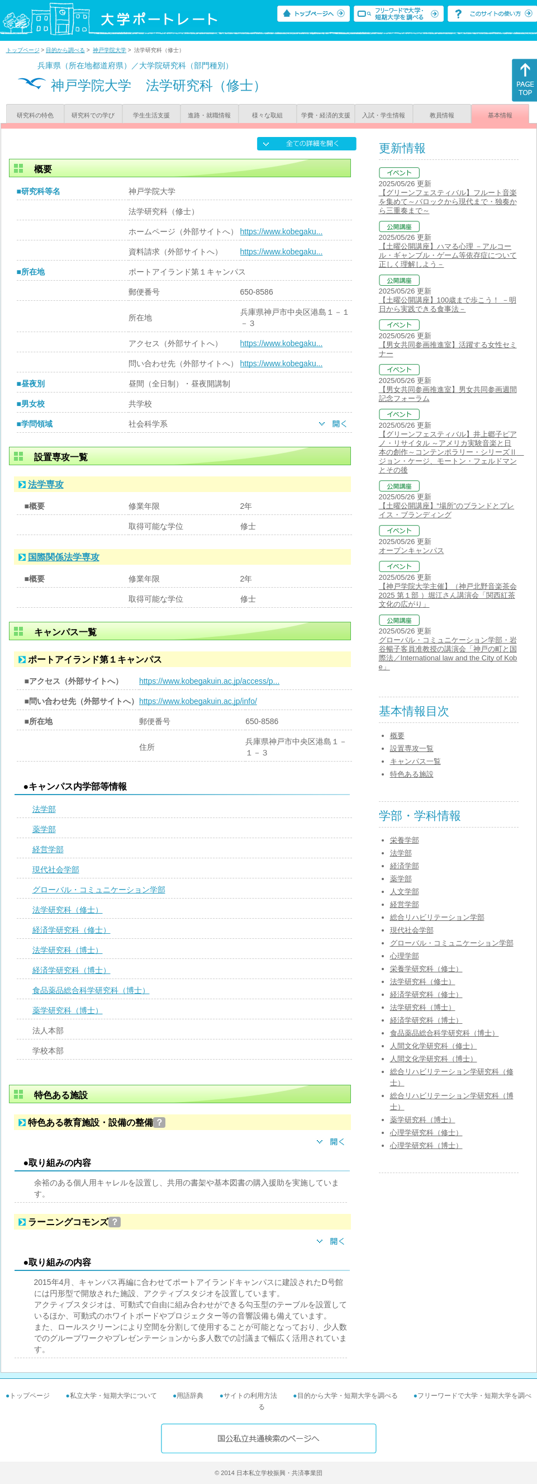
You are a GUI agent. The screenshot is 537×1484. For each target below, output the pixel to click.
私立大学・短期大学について (113, 1396)
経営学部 (48, 849)
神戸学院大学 (109, 50)
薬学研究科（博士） (67, 1010)
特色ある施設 (412, 774)
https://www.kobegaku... (281, 231)
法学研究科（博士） (67, 950)
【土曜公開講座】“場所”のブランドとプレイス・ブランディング (447, 510)
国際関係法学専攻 (63, 557)
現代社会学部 (55, 869)
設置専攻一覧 (412, 748)
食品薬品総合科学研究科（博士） (91, 990)
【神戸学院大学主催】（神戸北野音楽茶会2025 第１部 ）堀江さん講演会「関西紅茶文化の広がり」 (448, 595)
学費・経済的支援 (325, 115)
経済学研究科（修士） (71, 929)
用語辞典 (190, 1396)
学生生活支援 (151, 115)
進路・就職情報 (209, 115)
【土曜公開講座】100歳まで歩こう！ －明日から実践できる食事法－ (447, 304)
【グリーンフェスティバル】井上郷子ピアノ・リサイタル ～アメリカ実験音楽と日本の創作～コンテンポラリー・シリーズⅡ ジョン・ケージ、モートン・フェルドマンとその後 (451, 452)
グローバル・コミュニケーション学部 (98, 889)
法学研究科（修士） (67, 909)
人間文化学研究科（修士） (433, 1046)
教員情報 (442, 115)
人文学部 (404, 891)
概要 (397, 735)
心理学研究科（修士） (426, 1132)
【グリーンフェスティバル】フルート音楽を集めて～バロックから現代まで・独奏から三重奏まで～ (448, 201)
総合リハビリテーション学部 (437, 917)
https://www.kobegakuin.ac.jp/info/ (198, 701)
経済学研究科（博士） (71, 970)
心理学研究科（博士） (426, 1145)
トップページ (23, 50)
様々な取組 (267, 115)
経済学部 (404, 866)
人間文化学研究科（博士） (433, 1059)
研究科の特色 (35, 115)
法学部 (44, 809)
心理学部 (404, 956)
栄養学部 (404, 840)
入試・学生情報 (383, 115)
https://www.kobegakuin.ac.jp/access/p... (209, 681)
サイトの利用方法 (250, 1396)
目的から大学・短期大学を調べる (347, 1396)
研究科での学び (93, 115)
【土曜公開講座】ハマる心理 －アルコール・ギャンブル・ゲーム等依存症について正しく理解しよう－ (448, 255)
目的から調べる (65, 50)
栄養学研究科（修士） (426, 969)
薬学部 (44, 829)
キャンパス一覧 (415, 761)
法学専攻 (46, 484)
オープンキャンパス (411, 550)
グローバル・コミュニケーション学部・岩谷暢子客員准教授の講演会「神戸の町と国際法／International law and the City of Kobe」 (448, 653)
